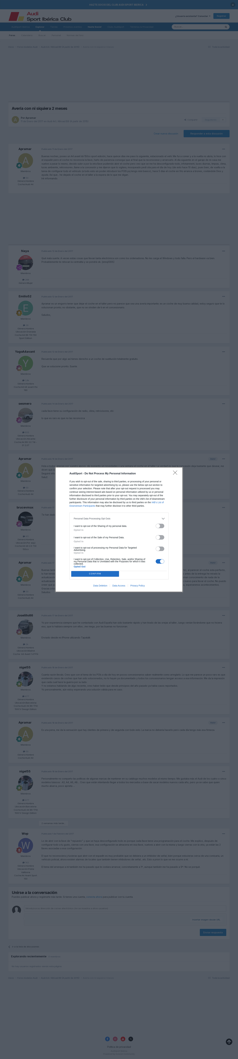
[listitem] (119, 518)
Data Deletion (100, 585)
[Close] (176, 474)
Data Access (118, 585)
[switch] (160, 526)
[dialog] (119, 529)
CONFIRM (95, 573)
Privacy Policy (137, 585)
